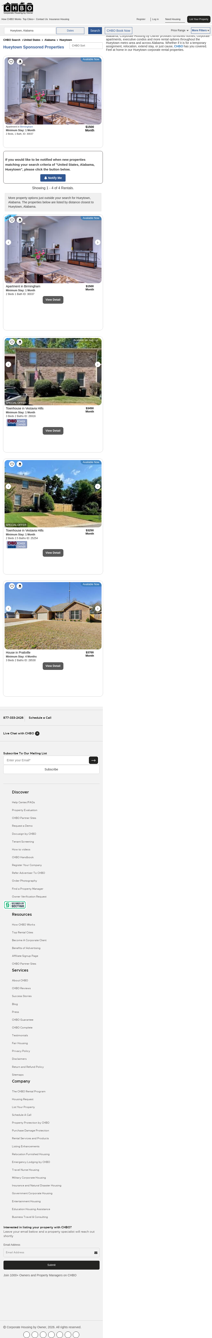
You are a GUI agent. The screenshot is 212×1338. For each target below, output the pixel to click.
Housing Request (22, 1099)
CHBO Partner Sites (24, 818)
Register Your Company (27, 865)
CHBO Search (11, 39)
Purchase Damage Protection (30, 1130)
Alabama (49, 39)
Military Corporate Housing (29, 1177)
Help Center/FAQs (23, 802)
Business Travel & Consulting (30, 1217)
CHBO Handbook (23, 857)
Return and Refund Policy (28, 1067)
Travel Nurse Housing (25, 1170)
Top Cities (29, 19)
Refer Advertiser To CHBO (28, 873)
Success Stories (22, 996)
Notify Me (53, 178)
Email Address (11, 1244)
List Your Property (198, 19)
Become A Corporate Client (29, 940)
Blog (15, 1004)
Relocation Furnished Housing (31, 1154)
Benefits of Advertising (26, 948)
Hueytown (65, 39)
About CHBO (20, 980)
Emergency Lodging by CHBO (31, 1162)
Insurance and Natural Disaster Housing (36, 1185)
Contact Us (42, 19)
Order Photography (24, 881)
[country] (30, 30)
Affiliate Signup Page (25, 956)
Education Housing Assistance (31, 1209)
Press (15, 1012)
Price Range (180, 30)
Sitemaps (18, 1074)
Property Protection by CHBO (30, 1122)
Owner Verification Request (29, 896)
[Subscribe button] (93, 760)
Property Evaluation (24, 810)
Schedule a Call (40, 718)
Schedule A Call (21, 1115)
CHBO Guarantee (22, 1020)
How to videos (21, 849)
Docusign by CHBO (24, 834)
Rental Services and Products (30, 1138)
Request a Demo (22, 826)
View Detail (53, 299)
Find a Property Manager (27, 889)
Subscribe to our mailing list (25, 753)
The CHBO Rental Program (29, 1091)
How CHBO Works (11, 19)
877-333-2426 (13, 718)
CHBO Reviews (21, 988)
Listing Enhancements (25, 1146)
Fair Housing (20, 1043)
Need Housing (175, 19)
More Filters (200, 30)
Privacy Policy (21, 1051)
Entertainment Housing (26, 1201)
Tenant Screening (23, 841)
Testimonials (20, 1035)
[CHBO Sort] (86, 45)
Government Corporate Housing (32, 1193)
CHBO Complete (22, 1027)
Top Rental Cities (22, 932)
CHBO (178, 46)
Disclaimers (19, 1059)
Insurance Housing (59, 19)
